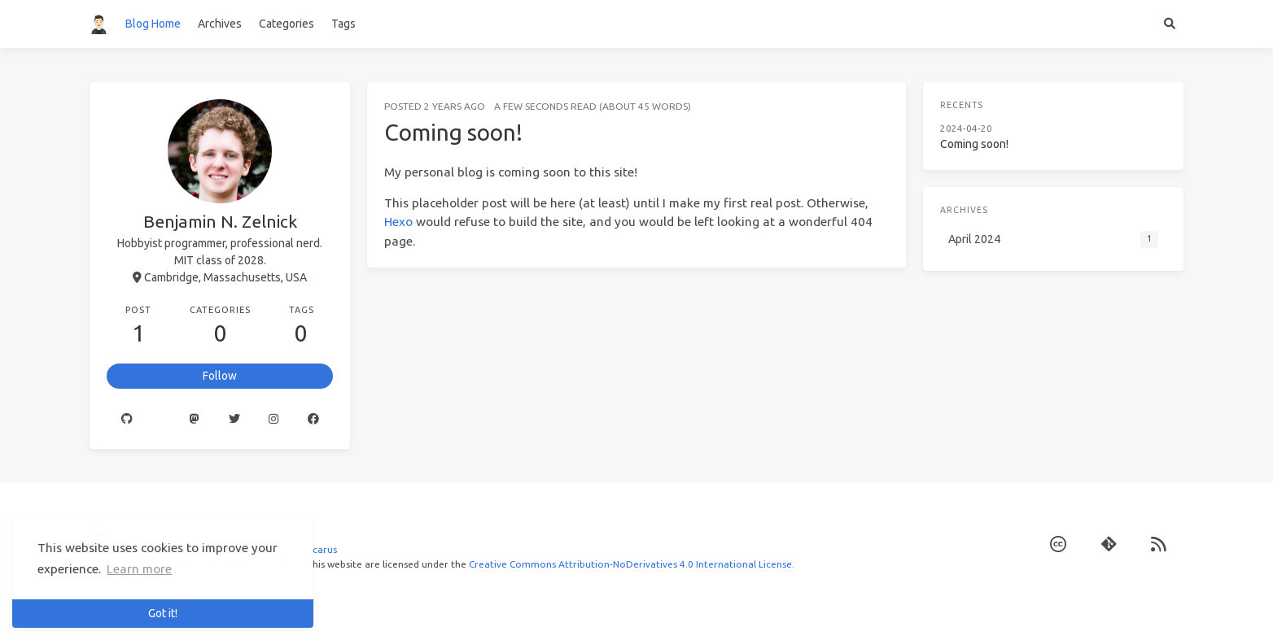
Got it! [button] (162, 613)
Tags (343, 23)
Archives (220, 23)
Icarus (323, 549)
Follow (220, 375)
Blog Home (153, 23)
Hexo (398, 222)
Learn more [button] (139, 569)
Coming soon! (453, 132)
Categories (286, 23)
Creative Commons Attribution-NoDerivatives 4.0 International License (630, 564)
